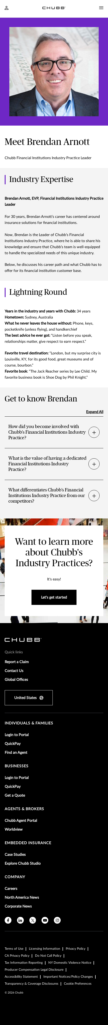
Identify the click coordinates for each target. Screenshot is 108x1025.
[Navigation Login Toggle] (6, 8)
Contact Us (14, 671)
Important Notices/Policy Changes (68, 976)
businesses (16, 766)
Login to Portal (17, 735)
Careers (11, 889)
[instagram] (57, 920)
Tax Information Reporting (24, 962)
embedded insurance (28, 843)
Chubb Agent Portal (21, 821)
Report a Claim (17, 662)
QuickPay (13, 744)
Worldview (14, 829)
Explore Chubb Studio (23, 863)
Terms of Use (14, 948)
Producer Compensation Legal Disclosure (34, 969)
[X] (32, 920)
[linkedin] (20, 920)
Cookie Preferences (77, 983)
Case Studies (15, 855)
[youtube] (45, 920)
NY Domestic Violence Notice (69, 962)
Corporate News (18, 906)
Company (15, 877)
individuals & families (29, 723)
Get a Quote (15, 795)
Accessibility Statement (21, 976)
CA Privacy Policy (17, 955)
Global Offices (16, 680)
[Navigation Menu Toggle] (101, 8)
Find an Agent (16, 752)
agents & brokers (24, 809)
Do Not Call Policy (48, 955)
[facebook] (8, 920)
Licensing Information (44, 948)
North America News (22, 897)
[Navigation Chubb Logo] (54, 9)
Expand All (94, 412)
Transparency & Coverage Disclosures (31, 983)
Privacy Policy (75, 948)
